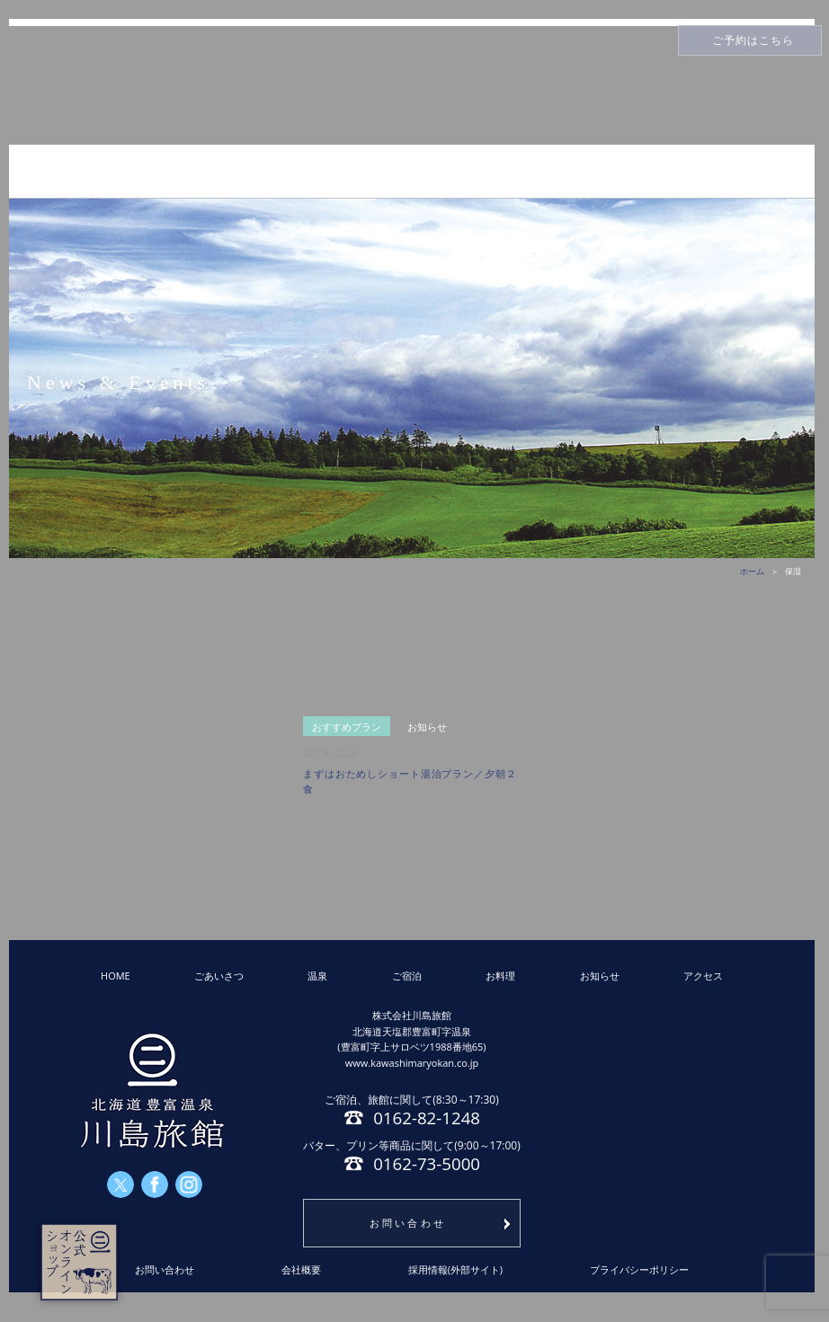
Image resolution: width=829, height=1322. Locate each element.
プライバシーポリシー (639, 1269)
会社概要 (301, 1269)
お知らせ (600, 975)
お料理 (500, 975)
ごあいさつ (219, 975)
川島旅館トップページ (412, 85)
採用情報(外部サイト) (456, 1269)
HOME (115, 975)
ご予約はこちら (753, 40)
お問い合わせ (408, 1222)
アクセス (703, 975)
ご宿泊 (407, 975)
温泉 (317, 975)
